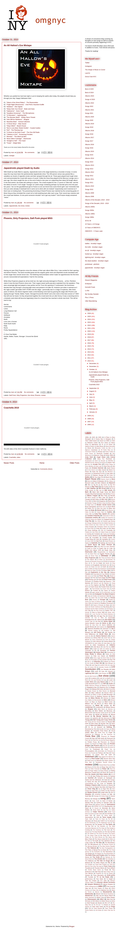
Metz (105, 700)
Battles (87, 477)
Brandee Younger (92, 503)
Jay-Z (113, 628)
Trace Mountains (98, 875)
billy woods (108, 490)
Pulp (107, 753)
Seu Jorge (100, 783)
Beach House (90, 479)
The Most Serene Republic (107, 846)
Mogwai (90, 709)
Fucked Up (96, 590)
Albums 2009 (89, 193)
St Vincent (95, 808)
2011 (89, 358)
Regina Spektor (108, 760)
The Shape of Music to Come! (95, 70)
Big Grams (104, 484)
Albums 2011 (89, 179)
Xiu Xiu (96, 904)
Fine (94, 577)
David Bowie (111, 543)
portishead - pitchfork (92, 264)
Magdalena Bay (92, 687)
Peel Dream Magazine (109, 740)
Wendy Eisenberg (108, 893)
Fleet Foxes (108, 579)
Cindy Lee (105, 528)
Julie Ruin (106, 647)
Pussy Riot (100, 754)
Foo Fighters (95, 585)
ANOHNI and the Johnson (92, 462)
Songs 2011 (89, 182)
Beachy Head (105, 479)
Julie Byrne (96, 647)
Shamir (110, 785)
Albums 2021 (89, 110)
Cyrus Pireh (90, 541)
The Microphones (92, 844)
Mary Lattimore (96, 692)
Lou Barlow (108, 678)
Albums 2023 (89, 96)
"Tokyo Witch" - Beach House (16, 126)
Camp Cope (100, 512)
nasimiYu (95, 718)
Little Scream (93, 676)
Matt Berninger (108, 694)
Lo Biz (87, 290)
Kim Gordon (103, 659)
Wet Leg (98, 895)
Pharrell (94, 743)
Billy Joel (98, 490)
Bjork (87, 492)
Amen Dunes (89, 453)
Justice (107, 648)
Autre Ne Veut (97, 471)
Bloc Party (104, 495)
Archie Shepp (109, 464)
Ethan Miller (107, 570)
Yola (90, 908)
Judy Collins (97, 643)
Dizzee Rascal (111, 557)
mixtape (12, 155)
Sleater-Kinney (92, 792)
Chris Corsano (89, 526)
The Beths (108, 824)
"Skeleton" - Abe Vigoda (14, 107)
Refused (99, 760)
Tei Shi (110, 819)
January (92, 412)
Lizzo (86, 678)
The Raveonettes (108, 853)
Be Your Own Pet (98, 477)
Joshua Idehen (108, 641)
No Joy (90, 727)
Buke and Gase (101, 508)
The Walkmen (89, 860)
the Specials (106, 857)
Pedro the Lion (97, 740)
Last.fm (87, 73)
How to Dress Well (98, 612)
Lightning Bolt (89, 673)
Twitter (87, 63)
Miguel (100, 702)
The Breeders (101, 826)
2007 (89, 421)
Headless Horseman (107, 603)
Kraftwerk (105, 661)
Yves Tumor (109, 908)
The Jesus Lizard (100, 839)
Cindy (97, 528)
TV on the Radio (103, 877)
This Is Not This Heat (95, 866)
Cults (97, 539)
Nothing (109, 727)
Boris (95, 501)
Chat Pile (88, 521)
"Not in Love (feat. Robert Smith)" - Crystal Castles (23, 128)
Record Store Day (109, 758)
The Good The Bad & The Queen (105, 833)
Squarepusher (108, 806)
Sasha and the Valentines (93, 779)
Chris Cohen (99, 524)
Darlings (102, 543)
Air (102, 444)
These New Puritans (101, 864)
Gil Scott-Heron (106, 592)
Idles (95, 616)
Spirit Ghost (88, 804)
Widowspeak (91, 899)
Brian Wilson (111, 503)
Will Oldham (96, 901)
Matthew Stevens (102, 696)
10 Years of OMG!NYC (92, 227)
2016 (89, 343)
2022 (89, 325)
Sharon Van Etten (100, 787)
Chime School (89, 524)
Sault (105, 779)
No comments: (30, 152)
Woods (100, 903)
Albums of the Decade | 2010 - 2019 (97, 200)
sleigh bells (104, 792)
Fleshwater (88, 581)
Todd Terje (97, 871)
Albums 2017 (89, 137)
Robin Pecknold (95, 768)
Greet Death (103, 597)
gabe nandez (95, 592)
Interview (87, 617)
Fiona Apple (102, 577)
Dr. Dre (93, 563)
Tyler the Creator (90, 880)
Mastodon (87, 694)
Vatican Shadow (108, 884)
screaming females (106, 781)
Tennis (96, 821)
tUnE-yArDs (111, 875)
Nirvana (106, 725)
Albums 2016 (89, 144)
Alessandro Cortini (100, 448)
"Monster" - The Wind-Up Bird (16, 136)
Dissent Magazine (91, 280)
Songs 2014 (89, 162)
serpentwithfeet (89, 783)
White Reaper (110, 897)
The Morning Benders (91, 846)
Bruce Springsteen (90, 506)
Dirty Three (102, 557)
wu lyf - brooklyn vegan (93, 250)
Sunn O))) (88, 815)
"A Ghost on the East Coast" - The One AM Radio (23, 132)
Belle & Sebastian (98, 481)
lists (86, 676)
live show (21, 206)
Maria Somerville (110, 689)
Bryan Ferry (102, 506)
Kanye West (100, 652)
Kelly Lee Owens (99, 656)
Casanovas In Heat (108, 515)
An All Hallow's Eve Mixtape (18, 45)
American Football (102, 453)
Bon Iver (104, 499)
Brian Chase (102, 503)
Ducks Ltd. (105, 565)
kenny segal (96, 658)
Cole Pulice (95, 532)
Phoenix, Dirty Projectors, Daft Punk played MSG (28, 218)
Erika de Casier (91, 570)
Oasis (107, 729)
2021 (89, 328)
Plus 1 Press (89, 297)
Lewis (96, 671)
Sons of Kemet (107, 801)
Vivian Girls (95, 890)
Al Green (109, 444)
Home (42, 463)
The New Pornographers (106, 848)
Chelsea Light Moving (109, 521)
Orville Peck (101, 732)
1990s (87, 437)
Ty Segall (109, 879)
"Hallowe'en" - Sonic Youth (15, 111)
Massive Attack (108, 692)
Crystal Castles (107, 537)
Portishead (96, 749)
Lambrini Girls (104, 665)
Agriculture (95, 444)
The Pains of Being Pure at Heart (95, 850)
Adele (113, 440)
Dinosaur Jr (106, 556)
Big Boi (96, 484)
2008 (89, 419)
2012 (89, 355)
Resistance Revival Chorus (104, 762)
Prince (86, 753)
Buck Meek (111, 506)
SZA (97, 817)
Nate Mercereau (105, 718)
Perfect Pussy (92, 742)
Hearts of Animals (98, 605)
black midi (102, 494)
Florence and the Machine (101, 583)
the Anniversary (91, 822)
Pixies (111, 745)
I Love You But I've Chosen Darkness (102, 614)
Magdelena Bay (103, 687)
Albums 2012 (89, 172)
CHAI (86, 519)
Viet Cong (110, 886)
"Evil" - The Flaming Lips (14, 130)
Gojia (89, 596)
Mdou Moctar (95, 698)
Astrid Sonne (111, 468)
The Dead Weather (97, 831)
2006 (89, 424)
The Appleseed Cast (104, 822)
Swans (98, 815)
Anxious (103, 462)
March (91, 406)
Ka (95, 650)
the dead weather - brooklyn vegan (96, 261)
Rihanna (89, 767)
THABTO (102, 821)
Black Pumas (111, 494)
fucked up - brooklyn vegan (94, 254)
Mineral (99, 703)
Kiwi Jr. (89, 661)
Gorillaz (95, 596)
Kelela (107, 654)
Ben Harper (110, 481)
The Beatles (98, 824)
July (90, 394)
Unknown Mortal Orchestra (105, 882)
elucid (111, 566)
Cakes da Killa (89, 512)
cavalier (103, 517)
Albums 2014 (89, 158)
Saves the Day (92, 781)
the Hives (103, 835)
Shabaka (109, 783)
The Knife (95, 840)
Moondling (88, 711)
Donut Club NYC (90, 76)
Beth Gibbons (101, 483)
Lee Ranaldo (105, 669)
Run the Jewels (90, 774)
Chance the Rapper (95, 519)
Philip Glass (103, 743)
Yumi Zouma (98, 908)
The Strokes (98, 859)
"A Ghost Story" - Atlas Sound (16, 124)
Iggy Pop (102, 616)
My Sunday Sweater (92, 294)
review (27, 206)
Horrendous (110, 608)
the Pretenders (96, 851)
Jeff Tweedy (109, 632)
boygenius (102, 501)
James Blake (107, 621)
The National (91, 848)
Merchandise (97, 700)
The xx (110, 862)
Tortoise (87, 875)
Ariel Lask (98, 466)
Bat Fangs (110, 475)
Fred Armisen (96, 588)
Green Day (94, 597)
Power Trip (108, 749)
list (110, 673)
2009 (89, 416)
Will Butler (88, 901)
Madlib (111, 683)
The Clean (101, 828)
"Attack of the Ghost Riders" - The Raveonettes (22, 102)
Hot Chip (88, 610)
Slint (112, 792)
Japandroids (13, 206)
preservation (101, 751)
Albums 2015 (89, 151)
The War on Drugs (103, 861)
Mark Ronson (103, 691)
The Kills (87, 840)
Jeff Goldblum (105, 630)
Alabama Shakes (89, 446)
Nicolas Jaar (105, 723)
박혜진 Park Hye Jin (109, 910)
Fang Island (96, 574)
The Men (99, 842)
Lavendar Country (104, 667)
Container (97, 534)
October (92, 369)
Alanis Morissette (110, 446)
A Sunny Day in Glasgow (102, 439)
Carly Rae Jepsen (100, 514)
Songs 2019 (89, 127)
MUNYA (105, 714)
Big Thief (95, 486)
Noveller (101, 729)
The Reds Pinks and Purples (94, 855)
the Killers (110, 839)
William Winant (105, 901)
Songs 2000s (89, 210)
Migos (93, 702)
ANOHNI (110, 460)
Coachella (12, 457)
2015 (89, 346)
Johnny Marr (97, 637)
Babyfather (88, 473)
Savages (112, 779)
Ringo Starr (105, 767)
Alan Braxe (100, 446)
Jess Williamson (90, 634)
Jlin (92, 636)
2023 (89, 322)
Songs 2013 (89, 169)
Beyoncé (112, 483)
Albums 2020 (89, 117)
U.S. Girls (103, 880)
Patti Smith (100, 738)
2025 (89, 316)
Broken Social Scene (104, 505)
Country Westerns (92, 535)
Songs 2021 (89, 113)
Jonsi (106, 639)
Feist (94, 576)
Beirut (89, 481)
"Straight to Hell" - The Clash (16, 141)
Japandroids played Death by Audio (21, 168)
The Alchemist (111, 821)
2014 (89, 349)
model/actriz (99, 707)
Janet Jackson (100, 627)
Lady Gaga (94, 665)
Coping (105, 534)
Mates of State (97, 694)
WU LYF (107, 903)
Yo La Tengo (110, 906)
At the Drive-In (91, 470)
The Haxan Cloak (92, 835)
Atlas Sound (102, 470)
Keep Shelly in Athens (93, 654)
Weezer (98, 893)
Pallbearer (97, 734)
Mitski (97, 705)
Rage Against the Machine (105, 756)
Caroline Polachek (93, 515)
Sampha (105, 776)
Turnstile (90, 877)
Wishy (113, 901)
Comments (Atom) (46, 469)
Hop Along (106, 607)
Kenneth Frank (90, 287)
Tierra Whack (111, 868)
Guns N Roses (95, 601)
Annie (96, 460)
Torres (111, 873)
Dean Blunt (100, 546)
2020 (89, 331)
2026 (89, 313)
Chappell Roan (108, 519)
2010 (89, 361)
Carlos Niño (88, 514)
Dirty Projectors (22, 395)
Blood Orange (92, 497)
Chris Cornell (109, 524)
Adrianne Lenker (92, 442)
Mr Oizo (109, 712)
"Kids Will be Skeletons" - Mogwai (17, 119)
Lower (111, 680)
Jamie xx (105, 623)
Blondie (112, 495)
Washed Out (105, 890)
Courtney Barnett (107, 535)
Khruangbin (94, 659)
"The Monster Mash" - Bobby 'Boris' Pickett (20, 117)
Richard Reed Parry (104, 765)
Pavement (110, 738)
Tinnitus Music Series (94, 869)
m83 (104, 683)
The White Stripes (99, 862)
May (91, 400)
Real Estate (95, 758)
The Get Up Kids (110, 831)
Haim (110, 601)
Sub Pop (105, 810)
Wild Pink (110, 899)
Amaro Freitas (109, 451)
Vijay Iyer (88, 888)
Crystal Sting (89, 539)
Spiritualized (111, 804)
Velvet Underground (90, 886)
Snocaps (96, 796)
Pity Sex (105, 745)
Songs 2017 (89, 141)
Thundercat (88, 868)
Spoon (89, 806)
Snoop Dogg (104, 796)
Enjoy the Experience (100, 568)
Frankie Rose (105, 587)
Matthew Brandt (89, 696)
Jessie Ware (103, 634)
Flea (100, 579)
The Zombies (88, 864)
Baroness (87, 475)
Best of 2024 (89, 92)
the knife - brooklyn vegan (93, 247)
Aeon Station (104, 442)
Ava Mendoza (109, 471)
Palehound (88, 734)
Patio (93, 738)
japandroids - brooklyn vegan (95, 268)
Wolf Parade (91, 903)
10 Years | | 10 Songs (92, 224)
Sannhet (90, 778)
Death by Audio (91, 548)
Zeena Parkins (89, 910)
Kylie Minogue (109, 663)
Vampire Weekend (94, 884)
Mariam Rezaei (91, 691)
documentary (109, 559)
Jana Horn (95, 625)
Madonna (104, 685)
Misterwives (88, 705)
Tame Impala (106, 817)
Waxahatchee (107, 892)
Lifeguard (110, 671)
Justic (101, 648)
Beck (113, 479)
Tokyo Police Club (108, 871)
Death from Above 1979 (93, 550)
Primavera (110, 751)
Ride (113, 765)
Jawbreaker (105, 628)
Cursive (113, 539)
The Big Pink (89, 826)
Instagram (88, 66)
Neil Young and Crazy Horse (103, 720)
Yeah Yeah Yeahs (97, 906)
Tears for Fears (100, 819)
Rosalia (111, 772)
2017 (89, 340)
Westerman (89, 895)
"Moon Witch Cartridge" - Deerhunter (18, 139)
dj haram (99, 559)
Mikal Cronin (108, 702)
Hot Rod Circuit (98, 610)
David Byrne (92, 544)
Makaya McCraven (97, 689)
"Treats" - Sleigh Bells (13, 143)
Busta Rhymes (109, 510)
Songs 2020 (89, 120)
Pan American (108, 734)
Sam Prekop (96, 776)
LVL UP (111, 682)
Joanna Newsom (101, 636)
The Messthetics (110, 842)
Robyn (104, 769)
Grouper (103, 599)
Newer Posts (9, 463)
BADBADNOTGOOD (99, 473)
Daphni (87, 543)
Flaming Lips (92, 579)
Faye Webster (106, 574)
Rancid (87, 758)
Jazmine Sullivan (93, 630)
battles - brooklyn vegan (93, 243)
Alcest (89, 448)
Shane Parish (88, 787)
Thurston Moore (99, 868)
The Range (88, 853)
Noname (99, 727)
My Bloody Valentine (100, 716)
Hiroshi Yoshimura (96, 607)
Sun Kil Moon (109, 813)
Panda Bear (90, 736)
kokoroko (97, 661)
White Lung (100, 897)
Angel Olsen (101, 457)
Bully (92, 510)
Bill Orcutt (102, 488)
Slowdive (88, 794)
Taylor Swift (88, 819)
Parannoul (104, 736)
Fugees (106, 590)
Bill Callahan (91, 488)
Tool (105, 873)
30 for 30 (88, 221)
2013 (89, 352)
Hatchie (96, 603)
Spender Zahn (108, 802)
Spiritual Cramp (99, 804)
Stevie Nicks (96, 810)
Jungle (95, 648)
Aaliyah (102, 440)
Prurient (93, 753)
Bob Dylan (96, 499)
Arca (88, 464)
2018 (89, 337)
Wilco (102, 899)
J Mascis (99, 619)
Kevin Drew (106, 658)
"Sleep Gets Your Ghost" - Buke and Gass (20, 109)
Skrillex (103, 790)
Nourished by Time (91, 729)
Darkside (94, 543)
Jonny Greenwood (97, 639)
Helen (108, 605)
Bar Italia (110, 473)
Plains (86, 747)
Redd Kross (90, 760)
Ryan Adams (103, 774)
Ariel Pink (107, 466)
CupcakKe (105, 539)
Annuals (103, 460)
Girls (90, 594)
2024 (89, 319)
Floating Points (98, 581)
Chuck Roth (90, 528)
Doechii (87, 561)
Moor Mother (99, 711)
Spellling (98, 802)
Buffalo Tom (90, 508)
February (92, 409)
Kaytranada (110, 652)
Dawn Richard (106, 544)
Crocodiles (95, 537)
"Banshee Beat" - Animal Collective (18, 122)
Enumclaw (112, 568)
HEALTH (87, 605)
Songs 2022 (89, 106)
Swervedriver (89, 817)
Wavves (97, 892)
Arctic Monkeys (89, 466)
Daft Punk (12, 395)
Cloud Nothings (92, 530)
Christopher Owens (102, 526)
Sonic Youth (95, 801)
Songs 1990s (89, 217)
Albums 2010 (89, 186)
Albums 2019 (89, 124)
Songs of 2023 (90, 99)
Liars (102, 671)
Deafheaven (89, 546)
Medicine (106, 698)
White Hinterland (89, 897)
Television (88, 821)
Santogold (109, 778)
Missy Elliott (108, 703)
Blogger (71, 926)
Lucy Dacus (101, 682)
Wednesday (89, 894)
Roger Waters (94, 770)
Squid (87, 808)
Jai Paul (98, 621)
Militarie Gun (89, 703)
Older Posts (74, 463)
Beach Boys (109, 477)
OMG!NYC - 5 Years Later (94, 231)
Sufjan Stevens (98, 812)
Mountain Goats (99, 712)
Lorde (100, 678)
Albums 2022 (89, 103)
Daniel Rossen (109, 541)
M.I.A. (99, 683)
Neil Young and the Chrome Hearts (95, 721)
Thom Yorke (108, 866)
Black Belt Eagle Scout (100, 492)
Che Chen (97, 521)
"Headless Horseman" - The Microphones (20, 113)
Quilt (110, 754)
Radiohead (89, 757)
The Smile (96, 857)
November (93, 366)
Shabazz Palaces (91, 785)
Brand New (111, 501)
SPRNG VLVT (98, 806)
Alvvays (100, 451)
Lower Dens (89, 682)
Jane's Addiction (107, 625)
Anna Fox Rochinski (104, 459)
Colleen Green (105, 532)
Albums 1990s (90, 214)
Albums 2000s (90, 207)
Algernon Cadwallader (91, 450)
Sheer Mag (91, 789)
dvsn (98, 566)
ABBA (107, 440)
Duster (93, 566)
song (103, 798)
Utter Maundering (91, 301)
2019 (89, 334)
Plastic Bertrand (95, 747)
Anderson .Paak (98, 455)
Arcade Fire (97, 464)
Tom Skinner (89, 873)
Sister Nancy (95, 790)
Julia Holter (107, 643)
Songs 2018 (89, 134)
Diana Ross (93, 554)
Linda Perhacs (102, 673)
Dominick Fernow (96, 561)
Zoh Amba (98, 910)
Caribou (109, 512)
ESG (99, 570)
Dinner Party (94, 555)
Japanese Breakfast (94, 628)
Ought (110, 732)
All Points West (105, 450)
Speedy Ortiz (89, 802)
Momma (110, 709)
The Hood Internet (97, 837)
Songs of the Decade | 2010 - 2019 (97, 203)
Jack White (108, 619)
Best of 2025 (89, 89)
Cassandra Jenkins (91, 517)
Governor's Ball (104, 596)
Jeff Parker (97, 632)
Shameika (103, 785)
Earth (104, 566)
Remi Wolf (88, 762)
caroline (112, 514)
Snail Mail (88, 796)
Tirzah (106, 869)
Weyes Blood (108, 895)
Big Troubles (105, 486)
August (91, 391)
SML (111, 794)
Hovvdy (87, 612)
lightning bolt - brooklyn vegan (95, 257)
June (91, 397)
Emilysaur (88, 284)
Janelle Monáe (89, 627)
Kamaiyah (103, 650)
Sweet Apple (108, 815)
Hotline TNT (109, 610)
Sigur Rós (106, 789)
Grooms (95, 599)
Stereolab (105, 808)
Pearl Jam (88, 740)
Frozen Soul (105, 588)
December (93, 363)
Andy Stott (89, 457)
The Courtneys (97, 830)
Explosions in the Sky (98, 572)
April (91, 403)
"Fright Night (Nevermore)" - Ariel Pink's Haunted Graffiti (25, 104)
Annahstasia (88, 460)
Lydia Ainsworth (90, 683)
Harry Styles (88, 603)
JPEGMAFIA (88, 643)
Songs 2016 (89, 148)
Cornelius (112, 534)
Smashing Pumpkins (100, 794)
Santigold (100, 778)
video (18, 457)
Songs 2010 (89, 189)
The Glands (90, 833)
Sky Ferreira (111, 790)
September (93, 388)
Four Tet (105, 585)
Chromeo (112, 526)
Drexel (107, 563)
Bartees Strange (98, 475)
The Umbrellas (109, 859)
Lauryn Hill (93, 667)
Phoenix (37, 395)
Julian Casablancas (99, 645)
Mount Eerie (89, 712)
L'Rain (87, 665)
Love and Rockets (96, 680)
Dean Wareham (110, 546)
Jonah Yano (107, 637)
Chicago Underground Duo (94, 523)
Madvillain (112, 685)
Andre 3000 (109, 455)
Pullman (100, 753)
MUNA (97, 714)
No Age (112, 725)
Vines (106, 888)
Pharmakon (104, 742)
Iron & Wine (99, 617)
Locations (94, 678)
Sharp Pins (111, 787)
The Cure (107, 830)
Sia (99, 789)
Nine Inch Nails (96, 725)
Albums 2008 (89, 196)
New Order (94, 723)
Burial (99, 510)
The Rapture (98, 853)
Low (105, 680)
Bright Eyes (90, 504)
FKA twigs (111, 577)
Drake (100, 563)
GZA (104, 601)
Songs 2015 (89, 155)
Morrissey (110, 711)
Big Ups (113, 486)
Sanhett (112, 776)
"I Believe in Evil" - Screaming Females (19, 134)
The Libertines (105, 840)
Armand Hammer (98, 468)
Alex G (110, 448)
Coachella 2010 (11, 408)
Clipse (113, 528)
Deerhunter (89, 552)
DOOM (105, 561)
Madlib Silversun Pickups (92, 685)
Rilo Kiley (96, 767)
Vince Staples (98, 888)
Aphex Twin (111, 462)
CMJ (102, 530)
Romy (104, 772)
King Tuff (112, 659)
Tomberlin (98, 873)
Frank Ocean (94, 587)
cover (86, 537)
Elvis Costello (88, 568)
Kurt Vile (99, 663)
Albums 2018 (89, 130)
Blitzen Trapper (92, 495)
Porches (105, 747)
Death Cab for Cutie (106, 548)
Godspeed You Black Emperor (105, 594)
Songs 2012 (89, 175)
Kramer (113, 661)
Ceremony (110, 517)
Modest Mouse (110, 707)
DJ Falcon (90, 559)
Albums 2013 (89, 165)
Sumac (92, 813)
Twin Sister (99, 879)
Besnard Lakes (89, 483)
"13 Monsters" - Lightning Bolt (16, 115)
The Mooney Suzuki (107, 844)
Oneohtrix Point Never (100, 730)
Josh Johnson (97, 641)
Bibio (89, 484)
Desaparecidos (101, 552)
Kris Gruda (90, 663)
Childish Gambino (108, 523)
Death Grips (108, 550)
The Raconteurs (108, 851)
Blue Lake (102, 497)
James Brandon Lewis (92, 623)
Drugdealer (96, 565)
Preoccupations (90, 751)
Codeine (87, 532)
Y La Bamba (104, 904)
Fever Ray (103, 576)
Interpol (110, 616)
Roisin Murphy (104, 770)
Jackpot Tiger (89, 621)
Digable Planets (105, 554)
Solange (95, 798)
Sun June (99, 813)
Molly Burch (101, 709)
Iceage (87, 616)
